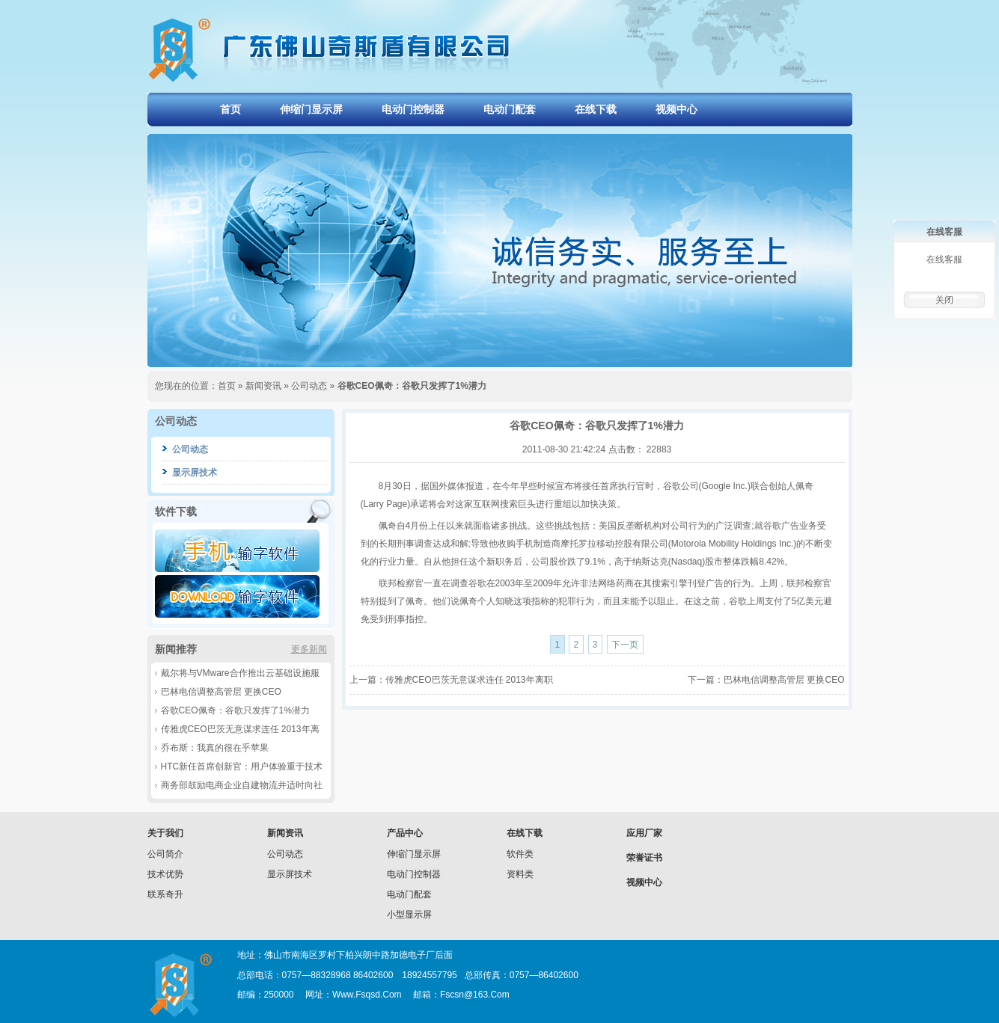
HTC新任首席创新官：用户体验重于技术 (242, 766)
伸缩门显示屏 (311, 109)
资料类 (520, 874)
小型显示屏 (409, 914)
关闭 (944, 300)
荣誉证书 (644, 857)
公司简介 (165, 854)
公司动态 (309, 386)
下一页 (624, 644)
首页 (230, 109)
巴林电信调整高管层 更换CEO (221, 691)
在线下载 (596, 109)
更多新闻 (309, 649)
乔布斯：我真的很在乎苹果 (215, 748)
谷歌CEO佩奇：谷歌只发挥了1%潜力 (235, 710)
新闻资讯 (263, 386)
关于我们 (165, 833)
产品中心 (405, 833)
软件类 (520, 854)
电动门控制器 (413, 109)
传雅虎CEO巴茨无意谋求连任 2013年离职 (469, 680)
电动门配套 (509, 109)
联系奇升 (165, 894)
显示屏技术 (194, 472)
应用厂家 (644, 833)
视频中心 (676, 109)
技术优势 (165, 874)
